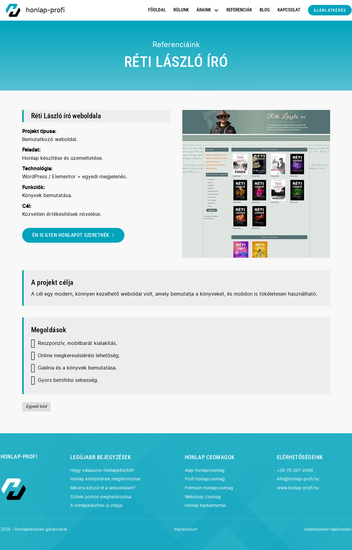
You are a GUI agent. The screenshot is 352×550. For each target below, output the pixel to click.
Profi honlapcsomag (205, 479)
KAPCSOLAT (288, 10)
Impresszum (185, 530)
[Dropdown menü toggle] (216, 10)
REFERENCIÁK (239, 10)
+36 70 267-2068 (295, 470)
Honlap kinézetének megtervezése (105, 479)
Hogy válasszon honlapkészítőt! (102, 470)
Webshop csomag (203, 497)
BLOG (265, 10)
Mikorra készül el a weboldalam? (103, 488)
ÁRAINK (203, 10)
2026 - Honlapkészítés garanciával (34, 530)
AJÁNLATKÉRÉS (330, 10)
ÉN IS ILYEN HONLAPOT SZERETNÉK (73, 235)
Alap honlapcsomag (205, 470)
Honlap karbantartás (205, 505)
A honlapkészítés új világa (96, 505)
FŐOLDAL (157, 10)
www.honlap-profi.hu (298, 488)
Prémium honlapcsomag (209, 488)
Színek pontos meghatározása (100, 497)
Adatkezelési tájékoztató (328, 530)
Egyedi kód (36, 407)
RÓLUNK (181, 10)
